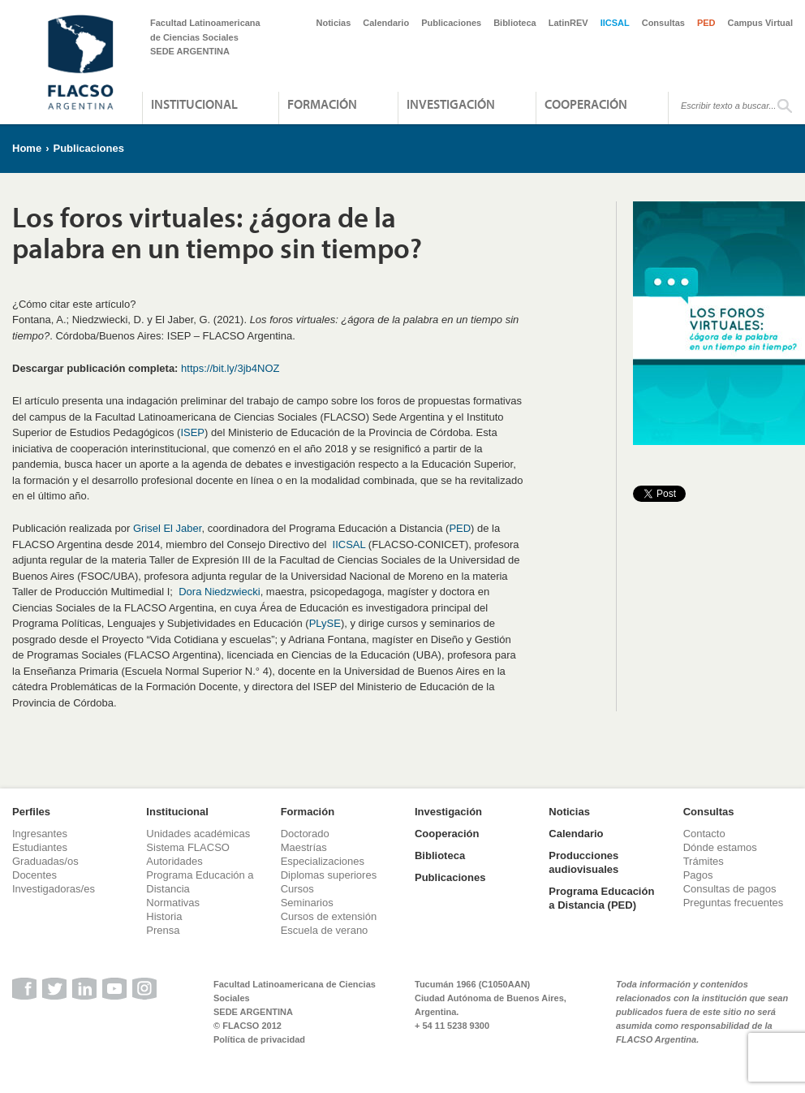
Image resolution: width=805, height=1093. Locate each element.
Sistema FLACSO (188, 847)
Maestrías (304, 847)
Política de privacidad (259, 1039)
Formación (322, 104)
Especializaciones (322, 861)
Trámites (703, 861)
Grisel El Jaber (167, 528)
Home (26, 148)
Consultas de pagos (730, 889)
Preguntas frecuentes (733, 902)
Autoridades (174, 861)
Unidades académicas (198, 833)
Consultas (663, 23)
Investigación (451, 104)
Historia (164, 916)
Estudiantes (39, 847)
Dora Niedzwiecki (219, 591)
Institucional (194, 104)
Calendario (386, 23)
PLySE (325, 623)
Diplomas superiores (329, 875)
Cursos (297, 889)
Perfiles (31, 812)
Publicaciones (451, 23)
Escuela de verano (324, 930)
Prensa (162, 930)
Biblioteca (514, 23)
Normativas (173, 902)
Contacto (704, 833)
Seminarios (307, 902)
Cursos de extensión (329, 916)
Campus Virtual (761, 23)
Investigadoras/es (53, 889)
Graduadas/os (45, 861)
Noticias (333, 23)
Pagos (698, 875)
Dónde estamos (720, 847)
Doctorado (305, 833)
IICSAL (615, 23)
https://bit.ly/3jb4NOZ (230, 368)
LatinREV (568, 23)
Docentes (34, 875)
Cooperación (586, 104)
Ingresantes (39, 833)
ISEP (192, 432)
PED (706, 23)
